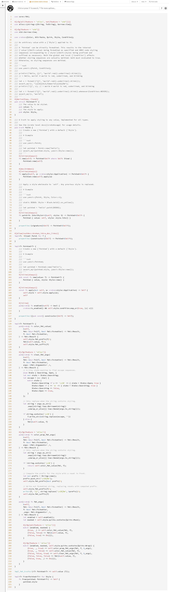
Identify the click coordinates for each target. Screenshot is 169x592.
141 (10, 378)
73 (10, 202)
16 (10, 55)
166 (10, 442)
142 (10, 380)
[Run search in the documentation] (88, 8)
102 (10, 277)
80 (10, 220)
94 (10, 257)
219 (10, 579)
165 (10, 440)
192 (10, 509)
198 (10, 525)
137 (10, 367)
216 (10, 571)
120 (10, 324)
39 (10, 115)
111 (10, 300)
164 (10, 437)
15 (10, 53)
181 (10, 481)
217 (10, 574)
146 (10, 391)
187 (10, 497)
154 (10, 411)
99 (10, 269)
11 (10, 42)
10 (10, 40)
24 (10, 76)
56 (10, 158)
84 (10, 231)
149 (10, 398)
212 (10, 561)
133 (10, 357)
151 (10, 404)
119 (10, 321)
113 (10, 306)
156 (10, 417)
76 (10, 210)
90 (10, 246)
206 (10, 546)
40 (10, 117)
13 (10, 47)
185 (10, 491)
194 (10, 515)
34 (10, 102)
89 (10, 244)
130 (10, 349)
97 (10, 264)
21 (10, 68)
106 (10, 287)
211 (10, 558)
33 (10, 99)
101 (10, 275)
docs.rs (134, 1)
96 (10, 262)
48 (10, 138)
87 (10, 238)
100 (10, 272)
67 (10, 187)
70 (10, 195)
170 (10, 453)
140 (10, 375)
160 (10, 427)
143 (10, 383)
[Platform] (56, 1)
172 (10, 458)
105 (10, 285)
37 (10, 109)
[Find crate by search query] (160, 1)
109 (10, 295)
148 (10, 396)
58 (10, 164)
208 (10, 551)
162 (10, 432)
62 (10, 174)
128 (10, 344)
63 (10, 177)
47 (10, 135)
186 (10, 494)
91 (10, 249)
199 (10, 528)
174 (10, 463)
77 (10, 213)
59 (10, 166)
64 (10, 179)
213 (10, 564)
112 (10, 303)
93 (10, 254)
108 (10, 293)
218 (10, 577)
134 (10, 360)
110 (10, 298)
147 (10, 393)
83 (10, 228)
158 (10, 422)
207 (10, 548)
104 (10, 282)
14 (10, 50)
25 (10, 78)
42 (10, 122)
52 (10, 148)
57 (10, 161)
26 (10, 81)
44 (10, 127)
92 (10, 251)
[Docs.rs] (5, 1)
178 (10, 473)
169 (10, 450)
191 (10, 507)
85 (10, 233)
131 (10, 352)
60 (10, 169)
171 (10, 455)
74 (10, 205)
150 (10, 401)
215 (10, 569)
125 (10, 337)
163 (10, 435)
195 (10, 517)
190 (10, 504)
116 (10, 313)
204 (10, 540)
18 (10, 60)
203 (10, 538)
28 (10, 86)
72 (10, 200)
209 (10, 553)
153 (10, 409)
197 (10, 522)
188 (10, 499)
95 (10, 259)
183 (10, 486)
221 (10, 584)
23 (10, 73)
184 (10, 489)
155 (10, 414)
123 (10, 331)
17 (10, 58)
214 (10, 566)
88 (10, 241)
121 (10, 326)
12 (10, 45)
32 (10, 96)
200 (10, 530)
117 (10, 316)
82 (10, 226)
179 (10, 476)
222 (10, 587)
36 (10, 107)
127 (10, 342)
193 (10, 512)
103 (10, 280)
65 (10, 182)
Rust (143, 1)
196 (10, 520)
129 (10, 347)
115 (10, 311)
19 (10, 63)
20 (10, 66)
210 (10, 556)
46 (10, 133)
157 (10, 419)
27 (10, 84)
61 (10, 171)
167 (10, 445)
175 (10, 466)
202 (10, 535)
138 (10, 370)
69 (10, 192)
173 (10, 460)
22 (10, 71)
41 (10, 120)
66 (10, 184)
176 (10, 468)
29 (10, 89)
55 (10, 156)
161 (10, 429)
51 (10, 146)
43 (10, 125)
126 (10, 339)
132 (10, 355)
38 (10, 112)
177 (10, 471)
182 (10, 484)
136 (10, 365)
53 (10, 151)
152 (10, 406)
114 (10, 308)
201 (10, 533)
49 (10, 140)
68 (10, 189)
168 (10, 448)
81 (10, 223)
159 (10, 424)
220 (10, 582)
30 (10, 91)
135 (10, 362)
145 (10, 388)
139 (10, 373)
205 (10, 543)
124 (10, 334)
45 (10, 130)
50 (10, 143)
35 (10, 104)
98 (10, 267)
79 (10, 218)
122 (10, 329)
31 (10, 94)
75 (10, 207)
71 (10, 197)
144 (10, 386)
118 (10, 318)
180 (10, 478)
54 (10, 153)
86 (10, 236)
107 (10, 290)
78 (10, 215)
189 (10, 502)
